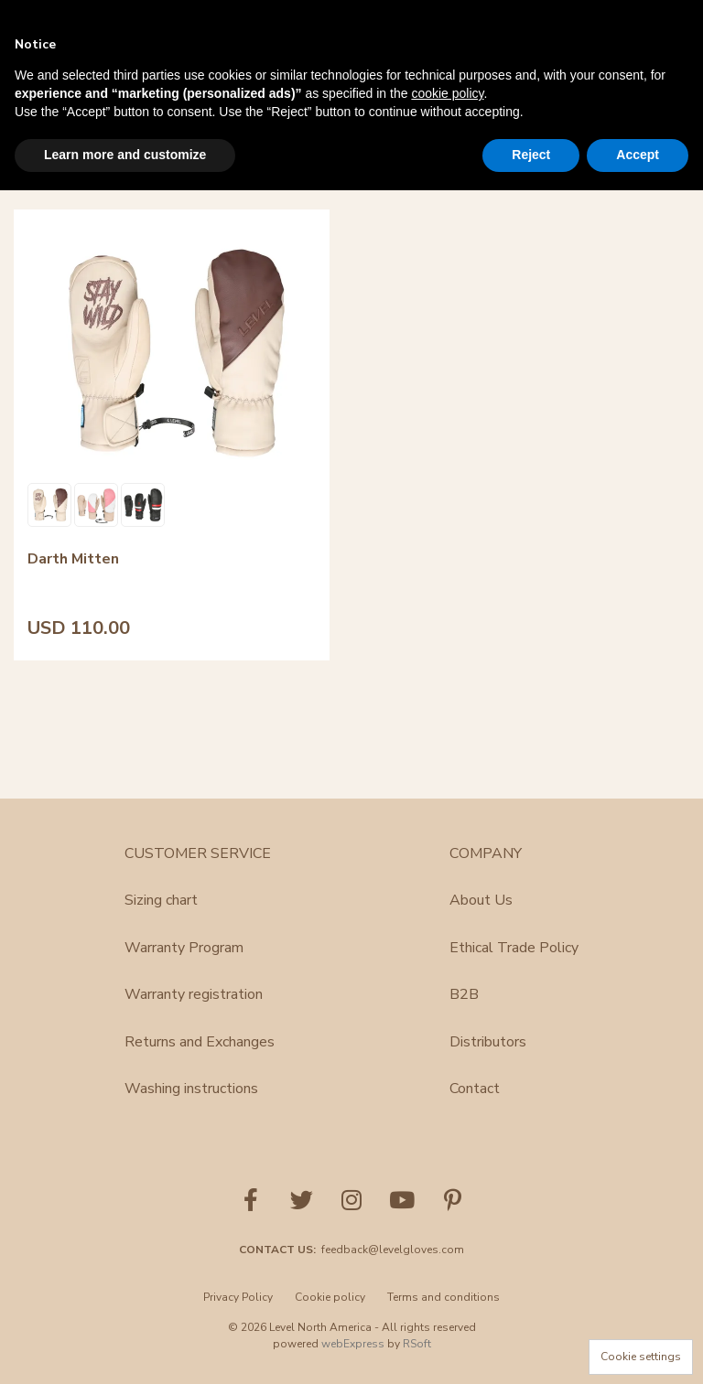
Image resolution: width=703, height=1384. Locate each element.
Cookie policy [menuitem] (330, 1297)
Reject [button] (531, 154)
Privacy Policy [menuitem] (238, 1297)
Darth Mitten (73, 467)
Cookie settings (640, 1356)
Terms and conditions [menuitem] (443, 1297)
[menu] (351, 1302)
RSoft (417, 1343)
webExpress (352, 1343)
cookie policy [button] (447, 93)
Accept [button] (637, 154)
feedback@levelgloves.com (392, 1249)
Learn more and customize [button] (125, 154)
